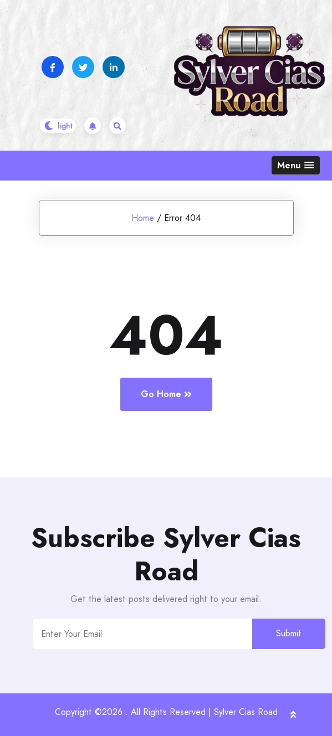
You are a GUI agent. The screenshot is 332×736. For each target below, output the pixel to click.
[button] (296, 165)
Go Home (166, 394)
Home (142, 218)
